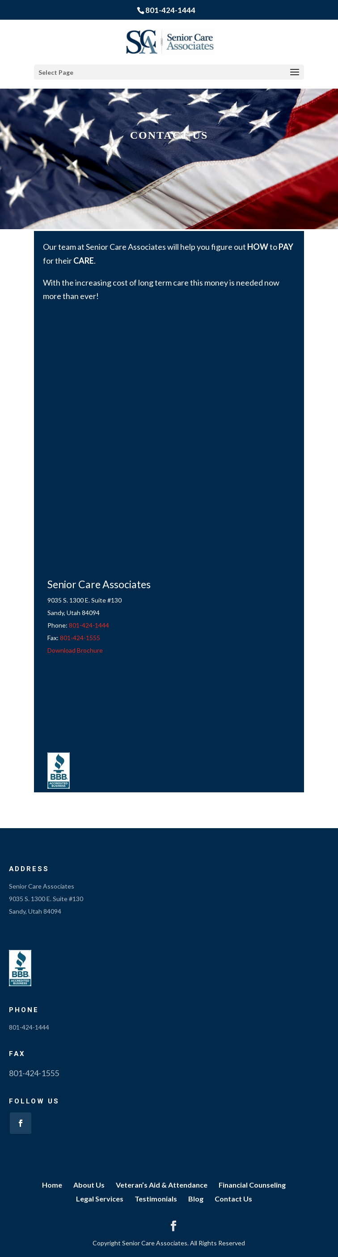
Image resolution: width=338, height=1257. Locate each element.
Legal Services (99, 1198)
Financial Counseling (252, 1184)
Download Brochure (75, 650)
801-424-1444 (170, 10)
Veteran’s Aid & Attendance (161, 1184)
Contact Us (233, 1198)
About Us (89, 1184)
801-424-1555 (80, 637)
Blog (195, 1198)
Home (52, 1184)
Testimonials (156, 1198)
